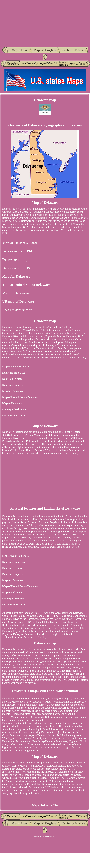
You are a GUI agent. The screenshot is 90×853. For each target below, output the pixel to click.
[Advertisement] (23, 23)
